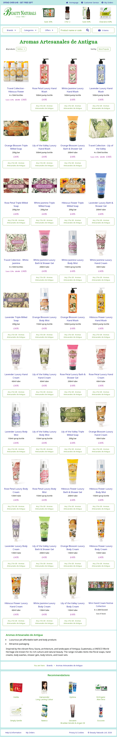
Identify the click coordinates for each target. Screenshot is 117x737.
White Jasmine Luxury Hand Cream (101, 261)
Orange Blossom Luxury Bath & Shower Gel (73, 147)
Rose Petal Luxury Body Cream (16, 490)
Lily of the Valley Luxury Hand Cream (44, 376)
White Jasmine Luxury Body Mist (73, 261)
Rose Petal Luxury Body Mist (44, 490)
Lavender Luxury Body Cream (16, 548)
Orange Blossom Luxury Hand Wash (73, 319)
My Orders (107, 2)
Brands (11, 30)
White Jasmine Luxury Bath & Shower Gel (44, 261)
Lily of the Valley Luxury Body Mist (44, 433)
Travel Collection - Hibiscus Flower (16, 90)
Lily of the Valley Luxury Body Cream (73, 605)
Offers (49, 30)
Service (90, 2)
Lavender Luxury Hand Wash (100, 90)
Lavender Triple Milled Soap (16, 319)
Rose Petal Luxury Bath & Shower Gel (73, 376)
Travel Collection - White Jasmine (16, 261)
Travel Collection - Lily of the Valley (100, 147)
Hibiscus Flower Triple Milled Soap (73, 204)
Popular (104, 49)
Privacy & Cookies (76, 732)
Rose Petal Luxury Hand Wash (44, 90)
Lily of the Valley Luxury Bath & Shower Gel (44, 548)
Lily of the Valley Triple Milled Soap (72, 433)
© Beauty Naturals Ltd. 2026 (100, 732)
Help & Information (13, 732)
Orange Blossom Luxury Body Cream (73, 548)
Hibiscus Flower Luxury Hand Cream (16, 605)
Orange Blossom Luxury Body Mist (44, 319)
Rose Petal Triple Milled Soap (16, 204)
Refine (21, 49)
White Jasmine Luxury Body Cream (44, 605)
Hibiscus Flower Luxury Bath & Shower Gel (72, 490)
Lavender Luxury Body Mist (16, 433)
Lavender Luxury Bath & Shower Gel (101, 204)
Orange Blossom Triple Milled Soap (16, 147)
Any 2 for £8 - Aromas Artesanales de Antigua (44, 107)
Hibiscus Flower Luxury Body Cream (100, 548)
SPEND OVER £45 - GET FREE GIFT (18, 2)
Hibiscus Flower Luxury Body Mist (100, 490)
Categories (30, 30)
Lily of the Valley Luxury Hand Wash (44, 147)
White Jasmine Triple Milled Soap (44, 204)
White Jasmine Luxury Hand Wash (73, 90)
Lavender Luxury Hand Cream (16, 376)
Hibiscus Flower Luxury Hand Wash (100, 319)
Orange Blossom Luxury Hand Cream (101, 433)
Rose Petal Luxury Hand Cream (101, 376)
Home (72, 2)
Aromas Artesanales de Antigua (58, 42)
